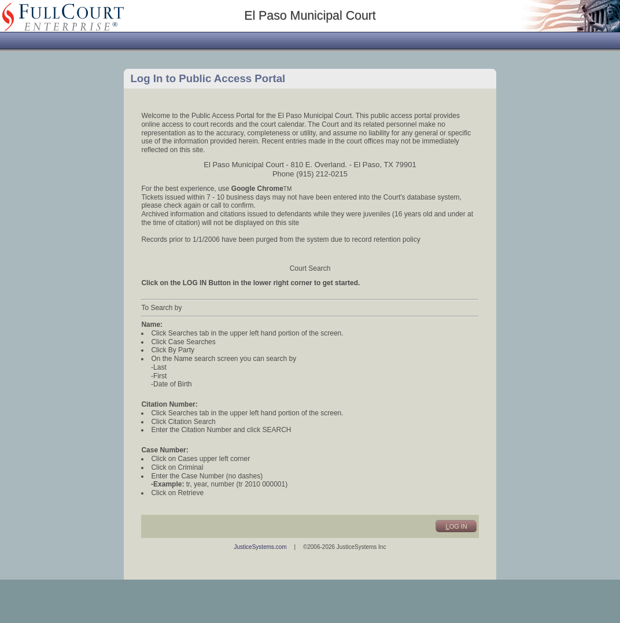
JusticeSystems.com (260, 547)
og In (456, 526)
